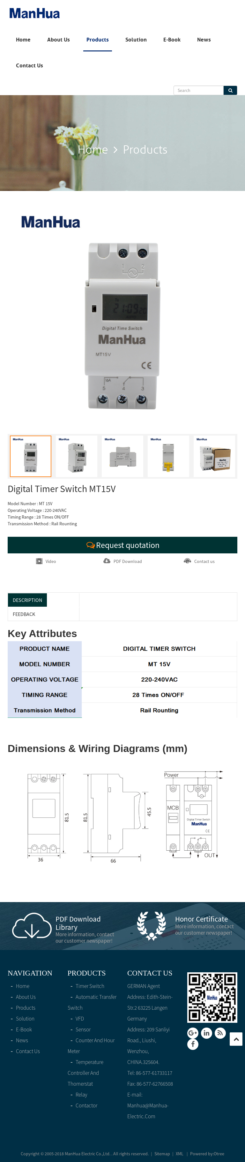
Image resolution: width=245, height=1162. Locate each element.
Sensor (79, 1029)
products (97, 39)
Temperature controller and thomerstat (86, 1073)
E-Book (172, 39)
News (204, 39)
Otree (219, 1154)
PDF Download (122, 561)
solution (136, 39)
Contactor (83, 1105)
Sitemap (162, 1154)
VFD (76, 1018)
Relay (77, 1094)
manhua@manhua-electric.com (147, 1111)
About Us (58, 39)
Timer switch (86, 986)
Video (46, 561)
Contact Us (29, 65)
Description (27, 600)
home (23, 39)
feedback (24, 614)
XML (179, 1154)
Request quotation (122, 545)
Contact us (199, 561)
